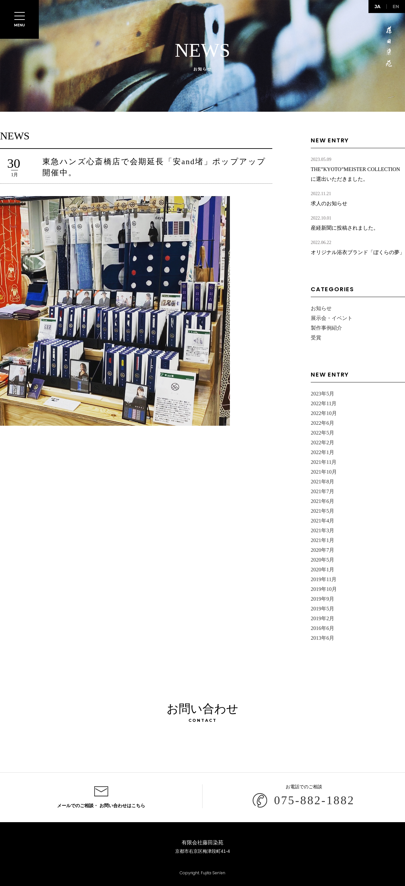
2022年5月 (322, 433)
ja (378, 6)
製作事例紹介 (326, 328)
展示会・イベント (331, 318)
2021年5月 (322, 511)
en (396, 6)
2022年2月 (322, 442)
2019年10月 (324, 589)
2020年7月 (322, 550)
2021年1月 (322, 540)
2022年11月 (324, 403)
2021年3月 (322, 530)
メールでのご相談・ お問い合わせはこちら (101, 805)
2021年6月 (322, 501)
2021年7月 (322, 491)
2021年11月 (324, 462)
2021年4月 (322, 520)
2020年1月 (322, 569)
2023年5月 (322, 393)
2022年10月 (324, 413)
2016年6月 (322, 628)
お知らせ (321, 308)
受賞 (316, 337)
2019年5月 (322, 608)
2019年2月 (322, 618)
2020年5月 (322, 560)
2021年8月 (322, 481)
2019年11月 (324, 579)
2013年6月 (322, 638)
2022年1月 (322, 452)
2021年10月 (324, 472)
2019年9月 (322, 599)
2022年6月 (322, 423)
